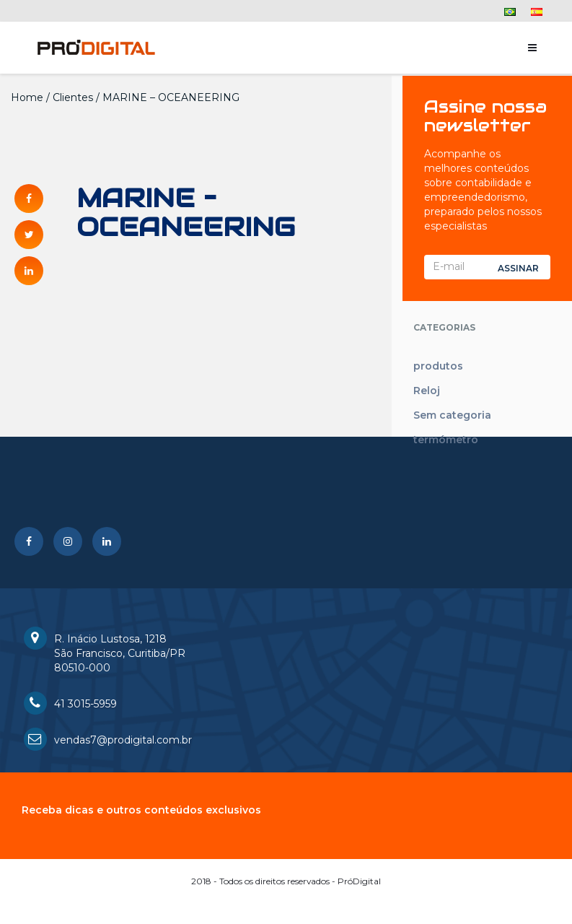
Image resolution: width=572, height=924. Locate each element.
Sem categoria (452, 415)
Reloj (426, 390)
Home (27, 97)
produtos (438, 365)
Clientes (73, 97)
